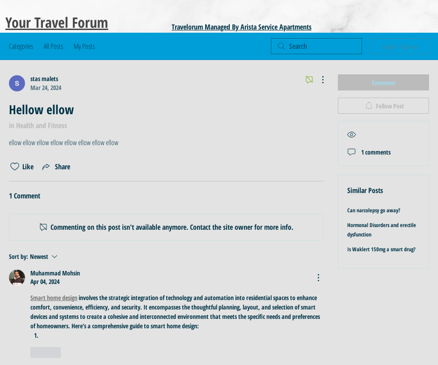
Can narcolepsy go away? (373, 210)
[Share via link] (55, 166)
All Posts (53, 46)
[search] (316, 46)
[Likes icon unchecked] (15, 166)
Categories (21, 46)
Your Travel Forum (56, 22)
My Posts (84, 46)
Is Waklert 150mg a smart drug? (381, 249)
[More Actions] (318, 79)
